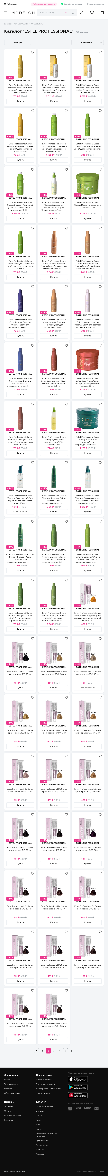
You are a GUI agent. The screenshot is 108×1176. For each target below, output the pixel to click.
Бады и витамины (44, 1107)
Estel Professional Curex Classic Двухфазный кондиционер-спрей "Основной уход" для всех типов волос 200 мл (54, 208)
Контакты (8, 1120)
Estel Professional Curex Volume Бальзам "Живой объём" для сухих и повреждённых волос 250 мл (87, 559)
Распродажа (42, 1145)
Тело (38, 1129)
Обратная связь (12, 1093)
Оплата (7, 1111)
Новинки (40, 1150)
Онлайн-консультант (72, 4)
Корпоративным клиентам (48, 1089)
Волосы (40, 1111)
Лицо (38, 1125)
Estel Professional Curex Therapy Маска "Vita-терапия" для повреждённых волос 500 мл (88, 442)
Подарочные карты (45, 1084)
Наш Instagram (43, 1093)
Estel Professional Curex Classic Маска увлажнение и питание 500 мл (87, 205)
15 (71, 1051)
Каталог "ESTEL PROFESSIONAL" (28, 24)
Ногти (39, 1116)
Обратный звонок (95, 4)
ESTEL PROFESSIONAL (20, 81)
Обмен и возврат (12, 1116)
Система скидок (43, 1080)
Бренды (8, 24)
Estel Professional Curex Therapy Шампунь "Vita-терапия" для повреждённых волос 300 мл (54, 501)
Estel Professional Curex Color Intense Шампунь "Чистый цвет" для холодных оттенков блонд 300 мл (20, 384)
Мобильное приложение (44, 4)
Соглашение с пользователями (90, 1172)
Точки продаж (11, 1084)
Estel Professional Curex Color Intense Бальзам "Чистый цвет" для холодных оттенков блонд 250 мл (20, 325)
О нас (7, 1080)
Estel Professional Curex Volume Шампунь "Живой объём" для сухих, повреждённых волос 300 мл (54, 618)
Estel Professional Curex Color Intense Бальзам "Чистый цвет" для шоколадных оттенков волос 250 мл (54, 325)
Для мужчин (42, 1141)
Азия (38, 1120)
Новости (8, 1089)
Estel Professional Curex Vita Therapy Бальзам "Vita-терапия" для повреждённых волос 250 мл (20, 559)
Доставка (8, 1107)
